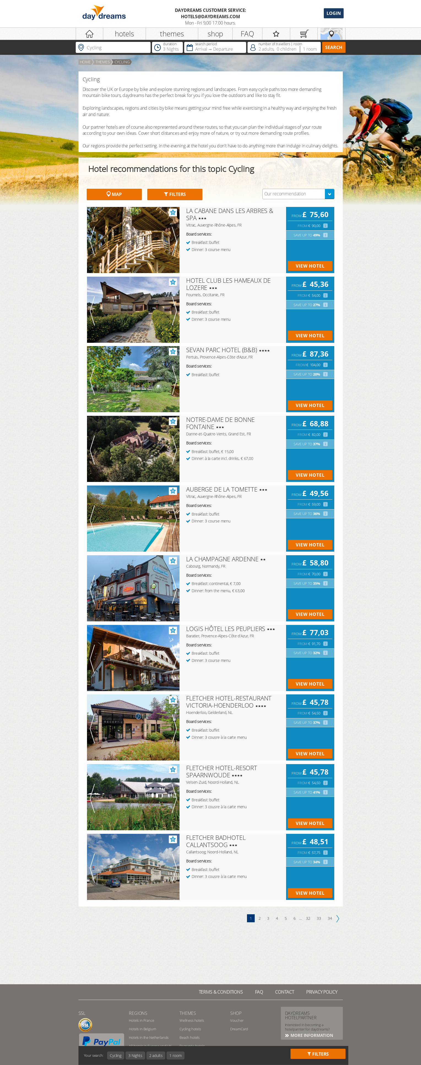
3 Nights (135, 1055)
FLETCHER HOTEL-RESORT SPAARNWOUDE (221, 771)
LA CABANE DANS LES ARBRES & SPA (229, 214)
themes (172, 34)
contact (284, 992)
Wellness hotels (192, 1020)
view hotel (310, 266)
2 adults (156, 1055)
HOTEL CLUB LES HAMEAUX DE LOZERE (228, 284)
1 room (175, 1055)
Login (334, 13)
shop (215, 34)
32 (308, 918)
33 (319, 918)
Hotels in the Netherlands (149, 1037)
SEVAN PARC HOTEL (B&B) (221, 350)
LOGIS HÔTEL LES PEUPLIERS (225, 628)
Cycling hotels (190, 1028)
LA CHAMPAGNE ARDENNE (222, 559)
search (333, 47)
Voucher (237, 1020)
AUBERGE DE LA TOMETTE (221, 489)
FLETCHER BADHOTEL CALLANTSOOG (215, 841)
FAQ (247, 34)
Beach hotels (190, 1037)
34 (330, 918)
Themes (103, 61)
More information (311, 1035)
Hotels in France (141, 1020)
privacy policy (321, 992)
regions (138, 1013)
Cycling (122, 61)
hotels (124, 34)
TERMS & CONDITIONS (221, 992)
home (85, 61)
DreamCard (239, 1028)
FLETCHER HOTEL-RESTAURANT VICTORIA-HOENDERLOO (228, 701)
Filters (175, 194)
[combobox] (298, 194)
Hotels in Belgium (142, 1028)
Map (114, 194)
